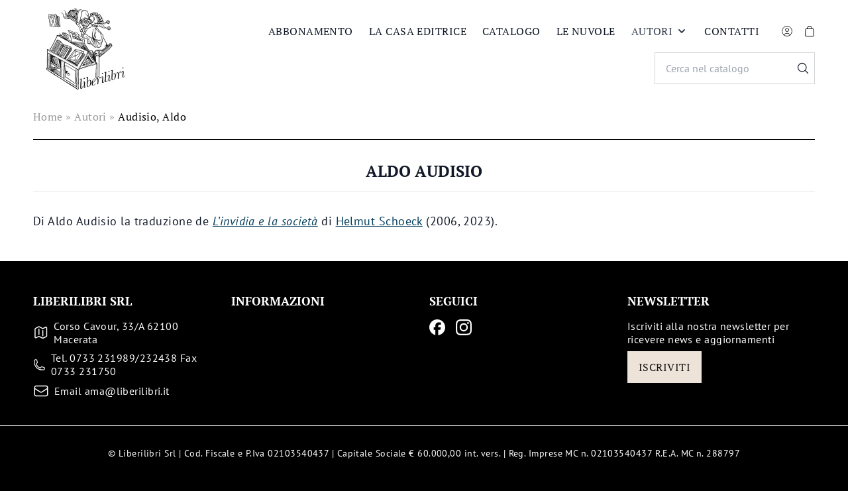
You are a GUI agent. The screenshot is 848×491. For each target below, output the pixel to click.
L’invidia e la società (265, 221)
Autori (660, 31)
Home (48, 116)
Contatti (731, 31)
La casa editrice (417, 31)
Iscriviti (664, 367)
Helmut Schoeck (379, 221)
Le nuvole (585, 31)
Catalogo (511, 31)
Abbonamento (310, 31)
